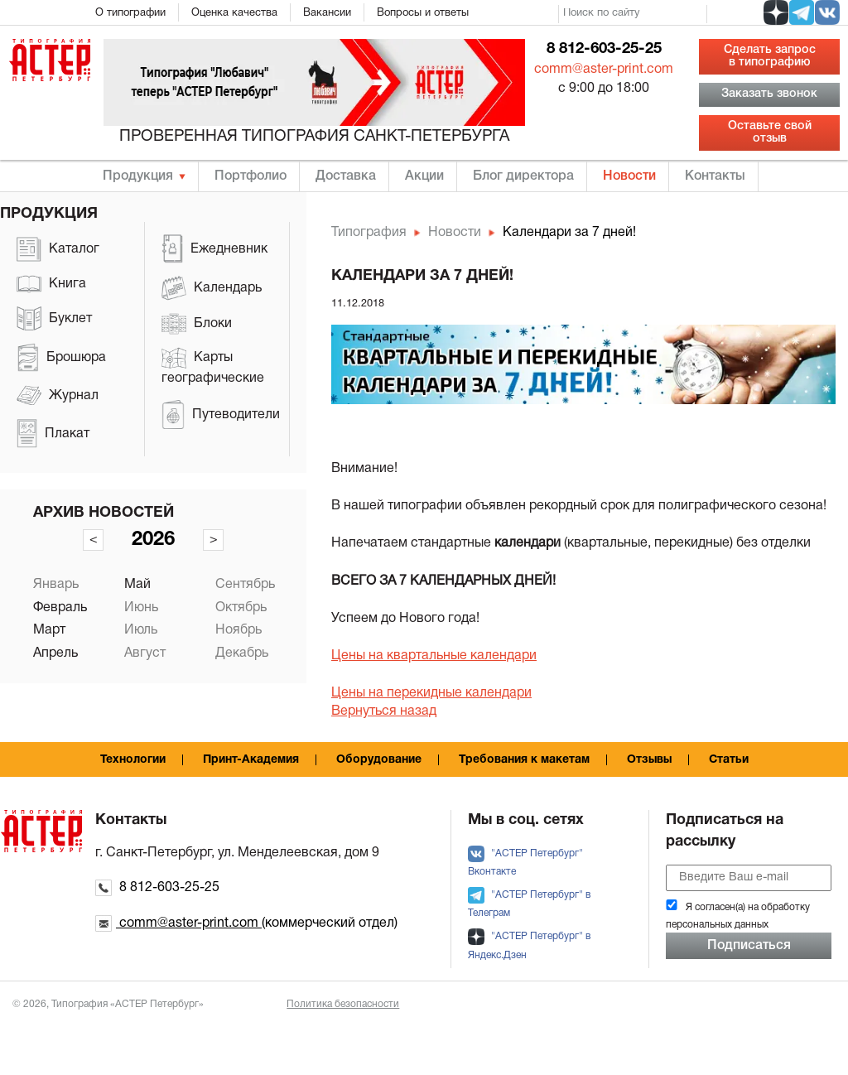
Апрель (55, 653)
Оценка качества (234, 13)
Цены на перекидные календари (431, 693)
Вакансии (327, 13)
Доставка (346, 176)
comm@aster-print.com (603, 69)
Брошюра (61, 357)
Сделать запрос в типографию (770, 56)
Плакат (53, 433)
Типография (369, 233)
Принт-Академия (251, 759)
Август (145, 653)
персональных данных (717, 924)
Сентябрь (245, 585)
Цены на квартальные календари (434, 656)
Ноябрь (238, 630)
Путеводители (220, 414)
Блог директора (523, 176)
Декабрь (241, 653)
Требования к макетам (524, 759)
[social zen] (776, 12)
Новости (629, 176)
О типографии (130, 13)
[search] (632, 14)
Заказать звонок (769, 94)
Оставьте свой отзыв (770, 132)
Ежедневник (214, 248)
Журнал (58, 395)
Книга (51, 284)
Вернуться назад (383, 711)
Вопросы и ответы (423, 13)
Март (49, 630)
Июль (140, 630)
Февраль (60, 608)
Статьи (729, 759)
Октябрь (241, 608)
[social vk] (827, 12)
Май (137, 585)
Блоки (196, 324)
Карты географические (212, 365)
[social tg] (801, 12)
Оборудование (379, 759)
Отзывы (649, 759)
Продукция (138, 176)
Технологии (133, 759)
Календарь (211, 288)
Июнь (141, 608)
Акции (424, 176)
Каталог (58, 249)
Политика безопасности (343, 1004)
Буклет (54, 318)
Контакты (715, 176)
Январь (56, 585)
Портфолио (250, 176)
